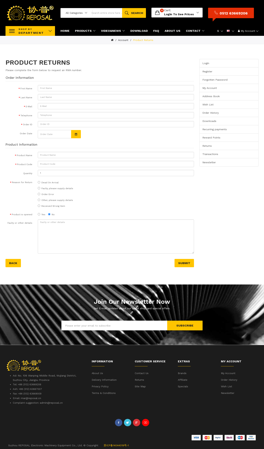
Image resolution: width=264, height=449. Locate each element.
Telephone (26, 115)
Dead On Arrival (48, 182)
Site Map (140, 386)
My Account (209, 87)
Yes (41, 214)
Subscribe (184, 325)
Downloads (209, 120)
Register (207, 71)
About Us (97, 372)
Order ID (27, 124)
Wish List (208, 104)
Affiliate (182, 379)
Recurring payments (214, 128)
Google (136, 422)
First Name (26, 88)
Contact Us (141, 372)
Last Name (26, 97)
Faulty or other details (20, 222)
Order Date (26, 133)
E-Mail (29, 106)
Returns (207, 145)
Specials (183, 386)
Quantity (27, 173)
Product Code (24, 164)
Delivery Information (104, 379)
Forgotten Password (215, 79)
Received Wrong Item (51, 205)
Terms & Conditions (104, 392)
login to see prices (183, 14)
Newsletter (209, 162)
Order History (210, 112)
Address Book (211, 95)
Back (13, 262)
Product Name (24, 155)
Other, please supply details (55, 199)
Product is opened (22, 214)
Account (122, 39)
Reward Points (211, 137)
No (51, 214)
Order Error (46, 193)
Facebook (118, 422)
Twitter (127, 422)
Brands (182, 372)
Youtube (145, 422)
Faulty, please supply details (55, 188)
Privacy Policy (100, 386)
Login (205, 62)
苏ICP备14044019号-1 (116, 444)
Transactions (210, 153)
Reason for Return (22, 182)
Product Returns (142, 39)
